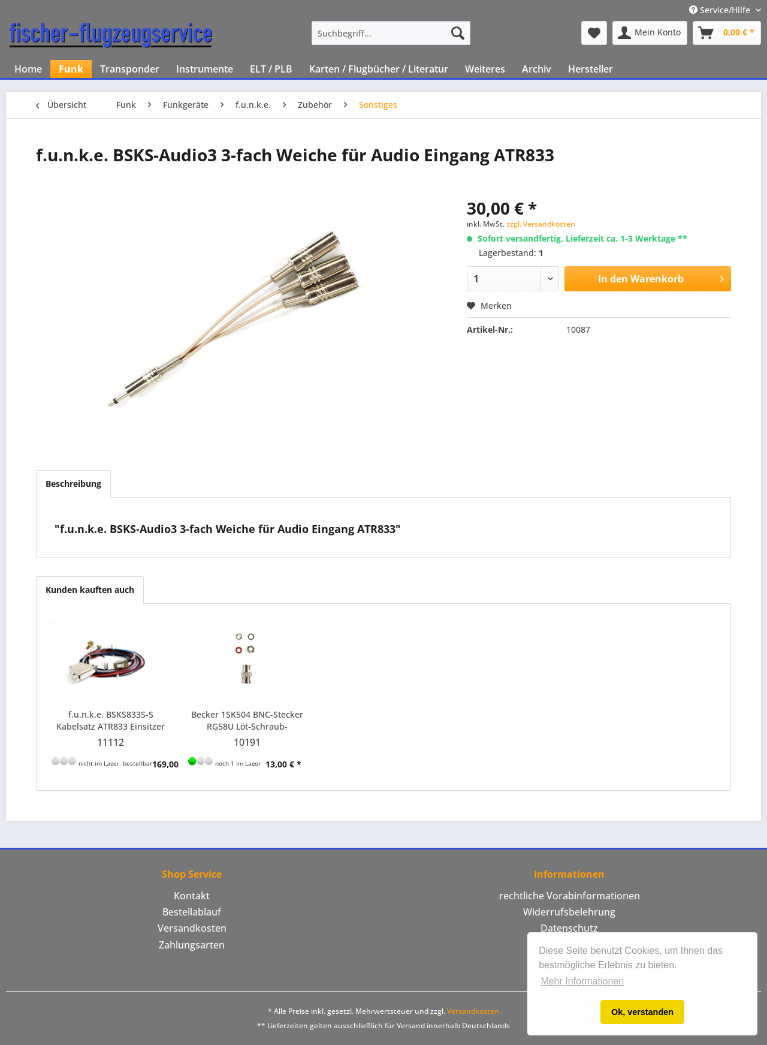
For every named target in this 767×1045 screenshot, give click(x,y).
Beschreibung (73, 483)
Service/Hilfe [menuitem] (721, 10)
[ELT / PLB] (271, 69)
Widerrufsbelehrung (569, 911)
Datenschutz (569, 928)
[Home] (28, 69)
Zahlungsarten (192, 944)
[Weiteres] (485, 69)
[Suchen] (457, 33)
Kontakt (192, 895)
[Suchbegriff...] (391, 33)
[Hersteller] (590, 69)
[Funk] (71, 69)
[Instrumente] (204, 69)
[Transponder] (130, 69)
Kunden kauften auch (90, 589)
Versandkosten (192, 928)
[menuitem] (391, 33)
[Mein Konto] (649, 33)
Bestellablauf (191, 911)
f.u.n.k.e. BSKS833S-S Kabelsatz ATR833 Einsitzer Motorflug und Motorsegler (110, 721)
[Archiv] (537, 69)
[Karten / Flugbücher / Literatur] (379, 69)
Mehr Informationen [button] (582, 981)
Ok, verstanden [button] (642, 1012)
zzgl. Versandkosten (540, 224)
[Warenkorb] (727, 33)
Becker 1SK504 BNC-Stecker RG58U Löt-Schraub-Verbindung (247, 721)
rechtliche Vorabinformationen (569, 895)
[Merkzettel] (594, 33)
